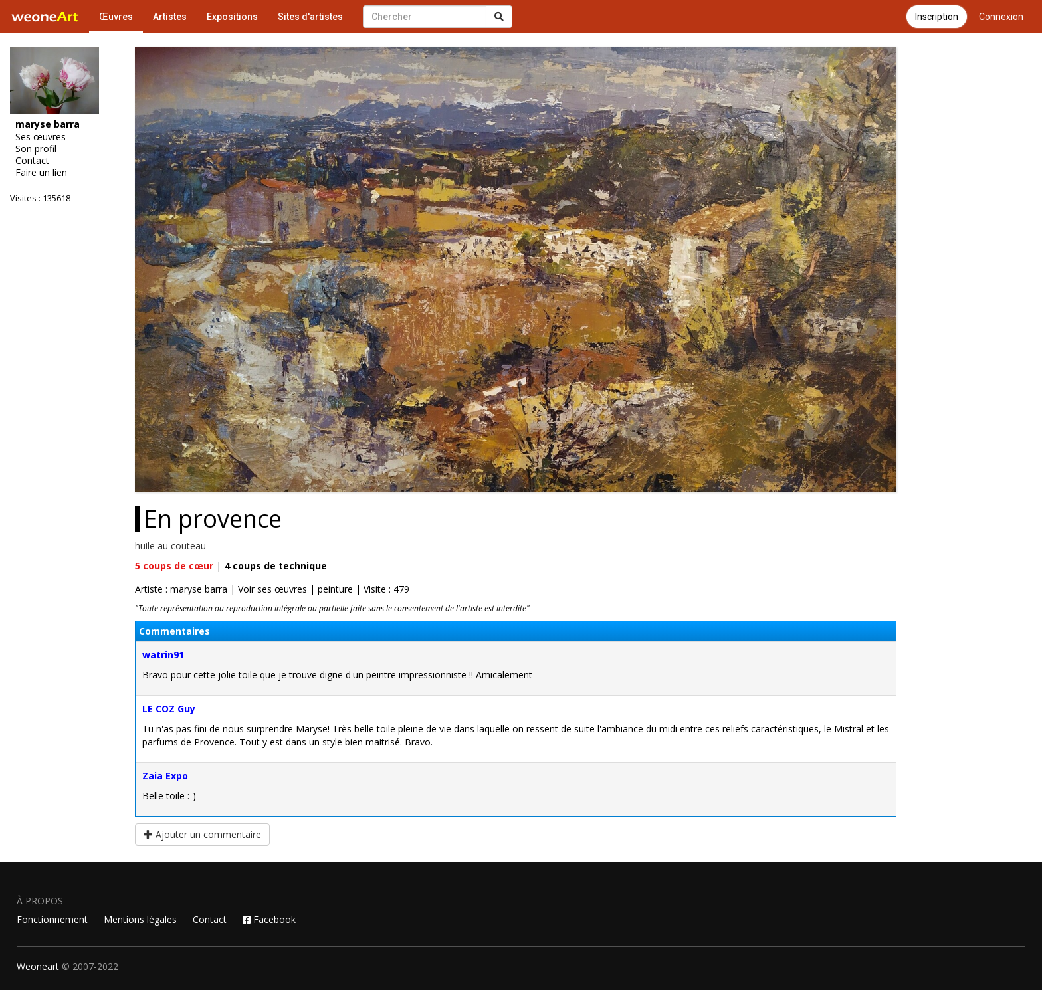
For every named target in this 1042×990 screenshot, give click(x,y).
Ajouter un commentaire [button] (202, 834)
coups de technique (276, 565)
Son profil (35, 149)
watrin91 (163, 654)
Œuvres (116, 16)
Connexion (1001, 16)
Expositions (232, 16)
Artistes (170, 16)
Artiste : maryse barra (181, 589)
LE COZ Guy (168, 708)
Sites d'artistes (310, 16)
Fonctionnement (52, 919)
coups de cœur (174, 565)
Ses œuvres (40, 137)
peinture (335, 589)
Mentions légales (140, 919)
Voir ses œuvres (272, 589)
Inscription (936, 16)
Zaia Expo (165, 775)
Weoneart (38, 966)
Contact (32, 161)
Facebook (269, 919)
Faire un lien (41, 173)
